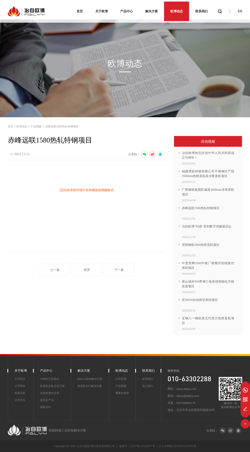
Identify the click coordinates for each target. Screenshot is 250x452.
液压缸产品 (47, 400)
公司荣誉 (19, 386)
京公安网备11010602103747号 (177, 446)
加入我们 (147, 386)
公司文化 (19, 400)
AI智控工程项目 (49, 379)
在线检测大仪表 (49, 393)
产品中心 (126, 9)
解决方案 (151, 9)
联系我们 (201, 9)
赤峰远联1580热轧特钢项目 (62, 126)
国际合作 (45, 407)
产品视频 (35, 126)
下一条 (119, 269)
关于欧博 (101, 9)
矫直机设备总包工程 (52, 386)
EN (240, 9)
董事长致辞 (122, 393)
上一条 (55, 269)
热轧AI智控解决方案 (90, 379)
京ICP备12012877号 (143, 446)
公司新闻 (120, 379)
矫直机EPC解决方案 (90, 386)
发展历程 (19, 393)
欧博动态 (176, 9)
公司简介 (19, 379)
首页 (80, 9)
